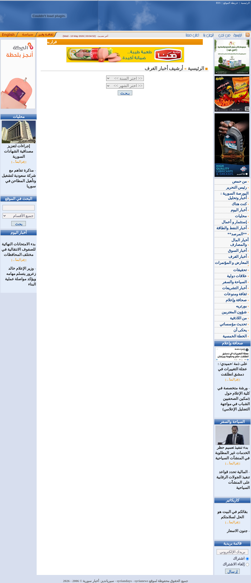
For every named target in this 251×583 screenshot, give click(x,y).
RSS (218, 3)
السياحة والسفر (235, 282)
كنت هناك (240, 204)
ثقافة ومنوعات (236, 294)
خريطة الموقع (230, 3)
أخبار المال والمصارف (239, 242)
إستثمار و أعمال (235, 222)
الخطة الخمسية (236, 336)
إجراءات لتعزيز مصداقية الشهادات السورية (19, 149)
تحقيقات (240, 270)
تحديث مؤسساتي (234, 324)
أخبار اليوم (240, 210)
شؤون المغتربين (235, 312)
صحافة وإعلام (237, 300)
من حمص (240, 181)
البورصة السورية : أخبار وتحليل (235, 195)
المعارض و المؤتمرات (232, 263)
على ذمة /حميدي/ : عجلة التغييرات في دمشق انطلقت (232, 367)
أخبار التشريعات (235, 288)
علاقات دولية (238, 276)
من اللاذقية (239, 318)
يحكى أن (241, 330)
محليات (241, 216)
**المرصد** (237, 234)
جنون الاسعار (237, 531)
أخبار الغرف (238, 257)
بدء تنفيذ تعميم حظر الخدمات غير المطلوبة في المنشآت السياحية (232, 451)
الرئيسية (245, 3)
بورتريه (242, 306)
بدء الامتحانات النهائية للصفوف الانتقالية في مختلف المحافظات (19, 249)
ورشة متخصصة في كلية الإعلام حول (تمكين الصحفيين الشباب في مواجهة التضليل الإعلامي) (233, 398)
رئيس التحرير (237, 187)
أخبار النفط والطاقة (232, 228)
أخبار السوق (238, 251)
